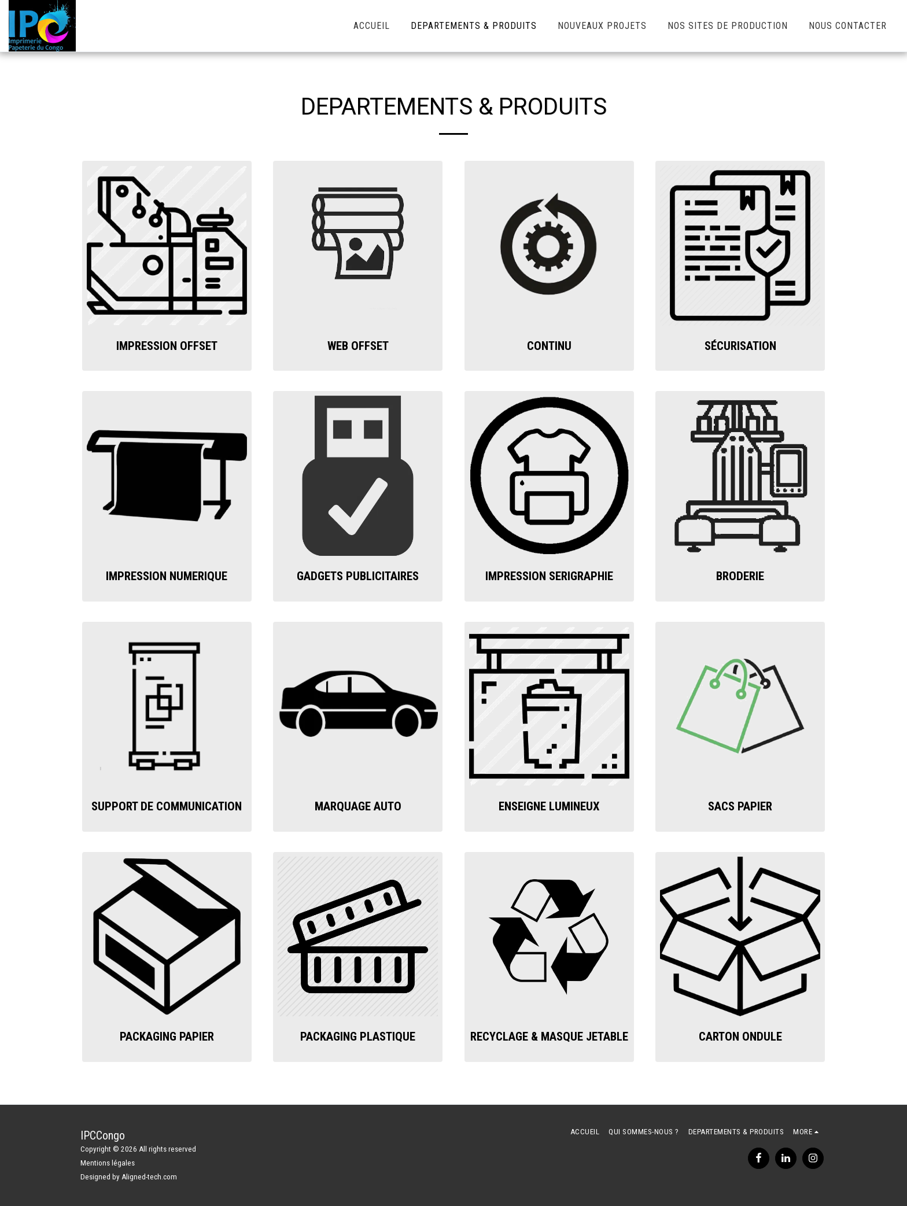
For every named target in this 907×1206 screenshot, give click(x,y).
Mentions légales (107, 1163)
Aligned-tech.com (149, 1176)
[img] (167, 245)
